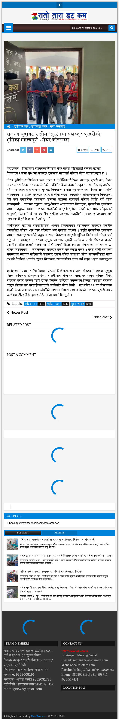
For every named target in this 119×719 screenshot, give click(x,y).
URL (107, 150)
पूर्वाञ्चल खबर (58, 304)
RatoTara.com (39, 711)
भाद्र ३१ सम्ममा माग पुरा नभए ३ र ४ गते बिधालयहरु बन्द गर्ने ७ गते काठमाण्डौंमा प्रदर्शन (66, 550)
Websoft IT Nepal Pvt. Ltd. (36, 715)
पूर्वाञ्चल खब (35, 304)
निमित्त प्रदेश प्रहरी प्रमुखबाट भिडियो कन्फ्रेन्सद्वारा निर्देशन (51, 566)
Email (83, 150)
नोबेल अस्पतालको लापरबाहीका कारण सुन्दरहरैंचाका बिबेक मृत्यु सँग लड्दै (57, 534)
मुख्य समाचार (82, 304)
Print (95, 150)
